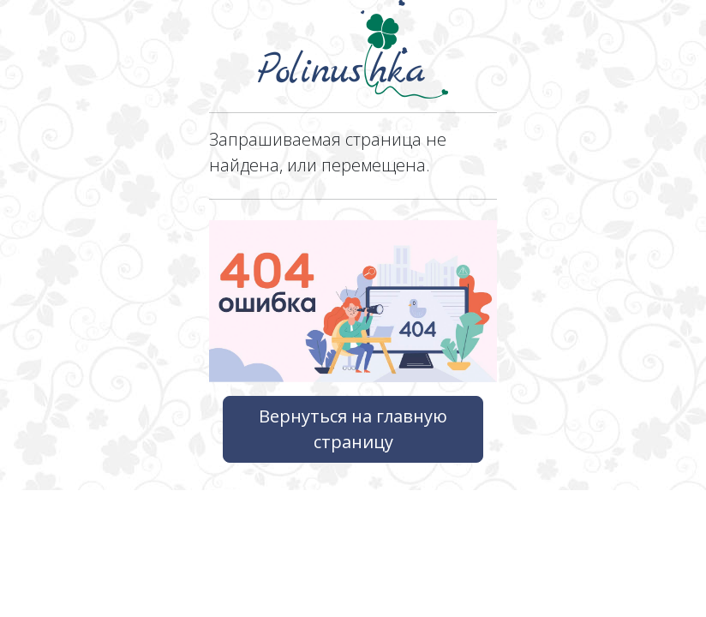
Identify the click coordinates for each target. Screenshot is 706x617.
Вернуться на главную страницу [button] (353, 428)
